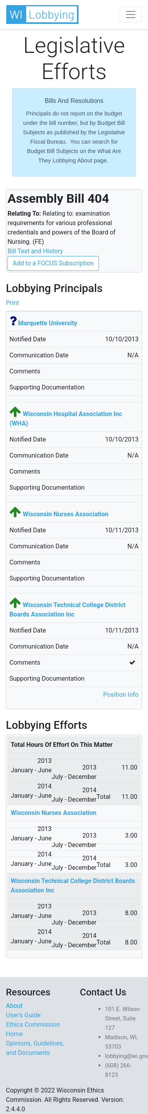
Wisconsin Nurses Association (65, 514)
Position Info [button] (121, 694)
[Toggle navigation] (131, 14)
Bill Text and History (35, 251)
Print (12, 302)
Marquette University (47, 323)
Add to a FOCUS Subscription (53, 263)
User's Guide (23, 1015)
